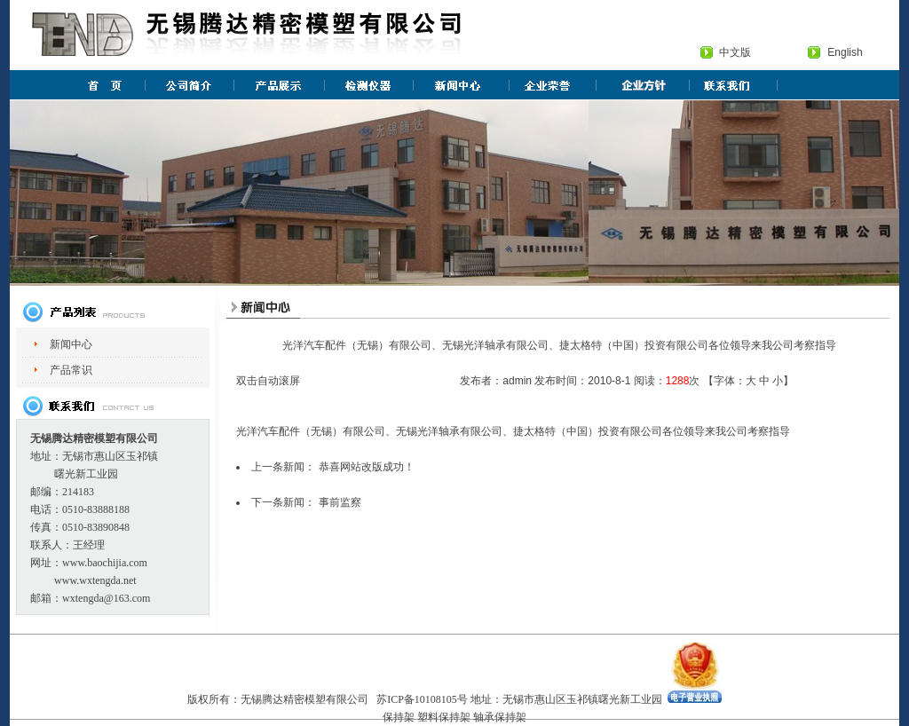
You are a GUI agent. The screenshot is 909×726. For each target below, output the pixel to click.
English (844, 52)
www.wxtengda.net (95, 580)
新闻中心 (71, 344)
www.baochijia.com (104, 562)
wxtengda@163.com (106, 598)
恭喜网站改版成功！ (367, 467)
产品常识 (71, 370)
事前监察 (340, 502)
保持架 (399, 717)
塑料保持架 (443, 717)
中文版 (735, 52)
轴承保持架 (499, 717)
